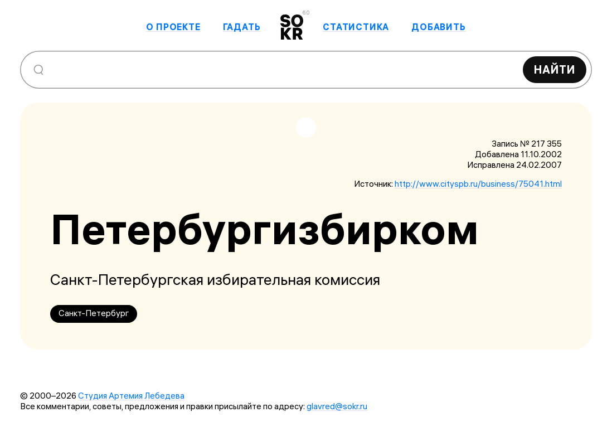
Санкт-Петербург (94, 313)
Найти (554, 69)
